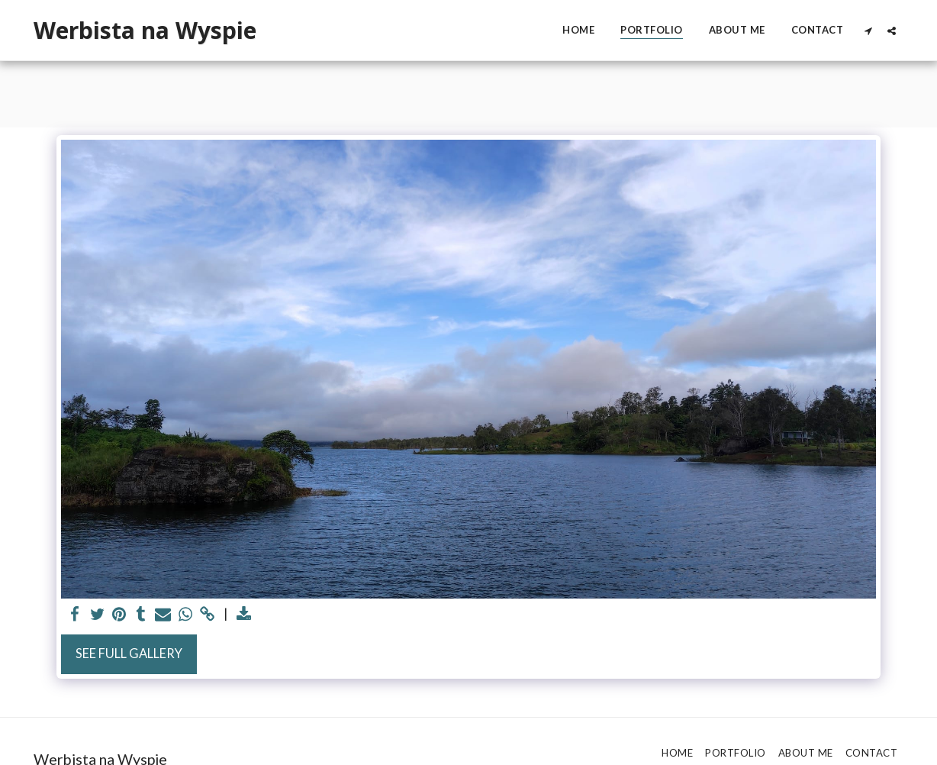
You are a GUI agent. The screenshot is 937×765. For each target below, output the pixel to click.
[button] (868, 30)
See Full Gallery (129, 653)
